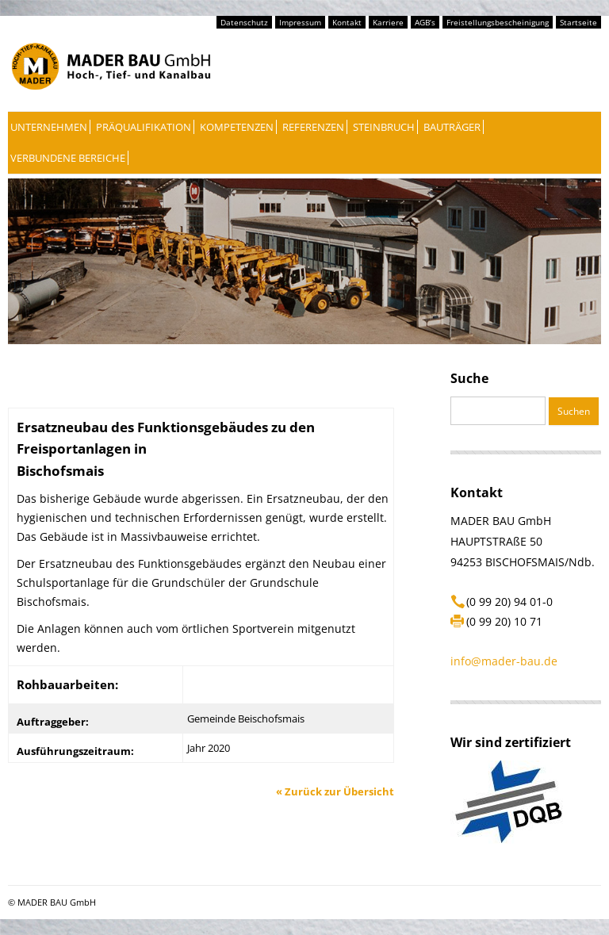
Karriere (388, 22)
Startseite (578, 22)
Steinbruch (384, 127)
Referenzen (313, 127)
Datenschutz (244, 22)
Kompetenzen (237, 127)
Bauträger (452, 127)
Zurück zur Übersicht (335, 791)
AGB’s (425, 22)
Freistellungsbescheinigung (497, 22)
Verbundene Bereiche (67, 158)
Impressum (300, 22)
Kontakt (347, 22)
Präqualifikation (143, 127)
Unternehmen (48, 127)
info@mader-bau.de (503, 661)
